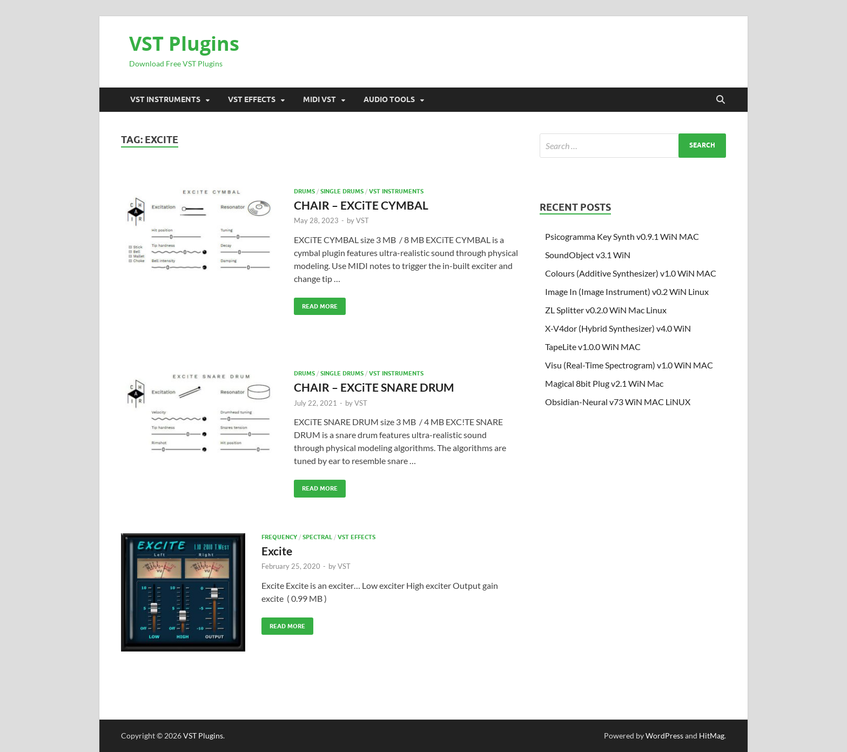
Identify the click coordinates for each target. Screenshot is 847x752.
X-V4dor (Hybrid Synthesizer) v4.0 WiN (618, 328)
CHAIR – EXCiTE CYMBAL (361, 205)
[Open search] (720, 100)
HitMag (711, 735)
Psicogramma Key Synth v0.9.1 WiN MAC (622, 236)
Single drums (342, 191)
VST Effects (251, 99)
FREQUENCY (279, 537)
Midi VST (319, 99)
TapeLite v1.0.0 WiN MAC (593, 346)
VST (362, 220)
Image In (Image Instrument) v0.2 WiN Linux (627, 291)
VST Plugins (184, 43)
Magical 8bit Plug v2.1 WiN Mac (604, 383)
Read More (316, 304)
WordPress (664, 735)
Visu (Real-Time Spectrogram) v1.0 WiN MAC (629, 365)
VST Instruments (165, 99)
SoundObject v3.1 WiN (587, 255)
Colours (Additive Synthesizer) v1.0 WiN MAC (630, 273)
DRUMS (304, 191)
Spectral (317, 537)
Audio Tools (389, 99)
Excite (276, 551)
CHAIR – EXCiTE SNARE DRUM (374, 387)
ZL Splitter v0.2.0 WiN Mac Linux (606, 310)
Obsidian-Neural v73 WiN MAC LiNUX (617, 402)
